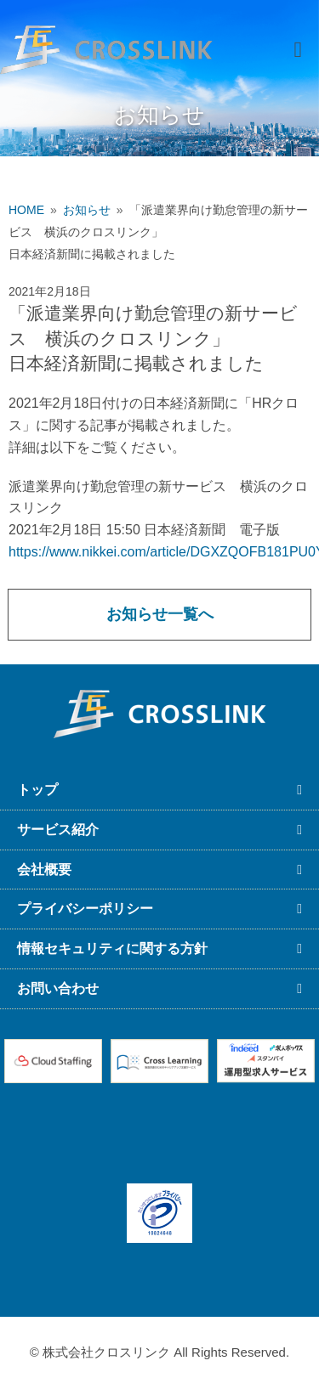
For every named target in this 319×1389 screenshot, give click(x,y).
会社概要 (44, 869)
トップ (37, 789)
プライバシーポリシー (85, 908)
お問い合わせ (58, 988)
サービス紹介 (58, 829)
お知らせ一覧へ (160, 614)
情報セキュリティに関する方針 (112, 948)
